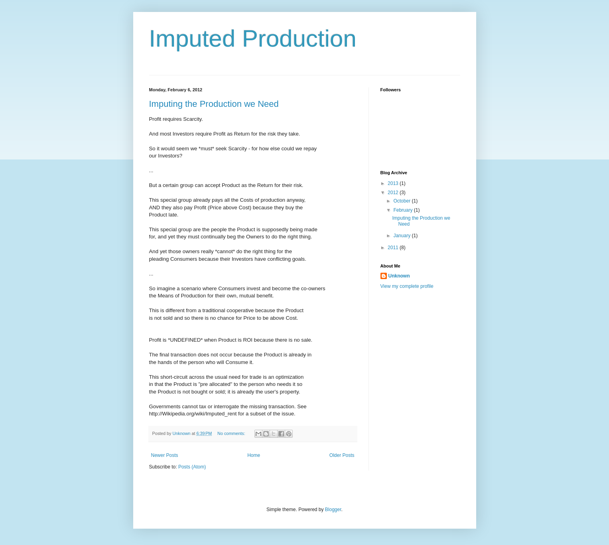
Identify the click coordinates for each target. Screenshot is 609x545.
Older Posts (342, 455)
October (402, 201)
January (402, 235)
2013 (394, 183)
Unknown (399, 276)
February (403, 210)
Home (253, 455)
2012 (394, 192)
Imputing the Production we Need (214, 104)
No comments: (231, 433)
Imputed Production (253, 38)
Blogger (333, 509)
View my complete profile (407, 286)
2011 (394, 247)
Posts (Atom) (192, 467)
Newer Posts (164, 455)
